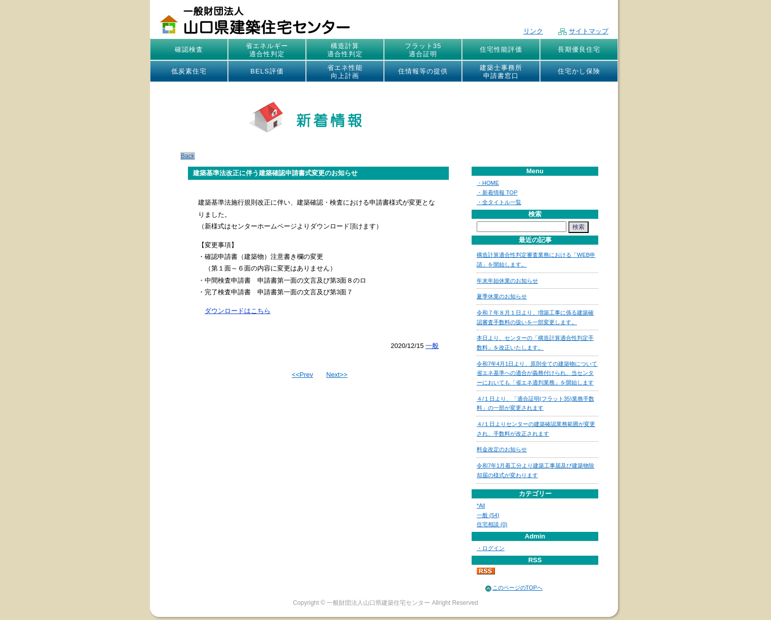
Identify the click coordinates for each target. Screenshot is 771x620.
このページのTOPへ (517, 588)
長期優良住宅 (579, 49)
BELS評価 (266, 71)
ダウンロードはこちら (238, 311)
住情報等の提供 (423, 71)
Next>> (337, 374)
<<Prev (302, 374)
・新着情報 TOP (497, 192)
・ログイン (491, 548)
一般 (432, 346)
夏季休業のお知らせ (502, 296)
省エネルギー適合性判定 (267, 50)
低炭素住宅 (189, 71)
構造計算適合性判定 (345, 50)
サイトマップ (583, 31)
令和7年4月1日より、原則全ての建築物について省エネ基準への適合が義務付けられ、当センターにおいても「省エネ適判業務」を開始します (537, 373)
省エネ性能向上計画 (345, 72)
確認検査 (189, 49)
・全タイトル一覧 (499, 202)
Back (188, 156)
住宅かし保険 (579, 71)
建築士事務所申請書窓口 (501, 72)
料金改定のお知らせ (502, 449)
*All (481, 505)
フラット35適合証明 (423, 50)
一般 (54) (488, 515)
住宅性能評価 (501, 49)
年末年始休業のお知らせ (507, 281)
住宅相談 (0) (492, 524)
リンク (533, 31)
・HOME (488, 183)
